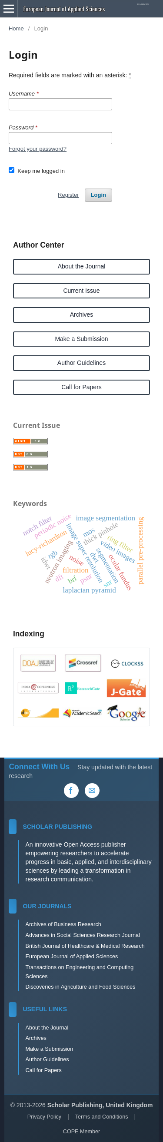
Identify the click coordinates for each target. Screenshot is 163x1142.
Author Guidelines (81, 362)
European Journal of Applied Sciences (71, 956)
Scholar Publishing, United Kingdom (100, 1105)
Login (98, 195)
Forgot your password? (38, 149)
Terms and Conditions (101, 1117)
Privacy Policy (44, 1117)
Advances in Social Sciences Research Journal (82, 935)
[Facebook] (71, 790)
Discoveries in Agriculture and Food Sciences (80, 987)
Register (68, 195)
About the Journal (82, 266)
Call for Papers (81, 387)
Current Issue (81, 290)
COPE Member (81, 1132)
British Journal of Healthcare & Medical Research (84, 946)
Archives (81, 314)
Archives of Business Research (63, 924)
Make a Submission (81, 338)
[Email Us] (92, 790)
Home (16, 28)
